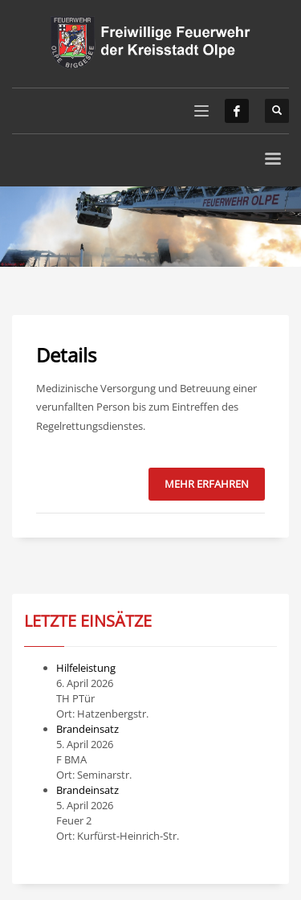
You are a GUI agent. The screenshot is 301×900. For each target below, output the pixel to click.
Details (66, 355)
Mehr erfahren (207, 484)
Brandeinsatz (87, 729)
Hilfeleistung (86, 668)
